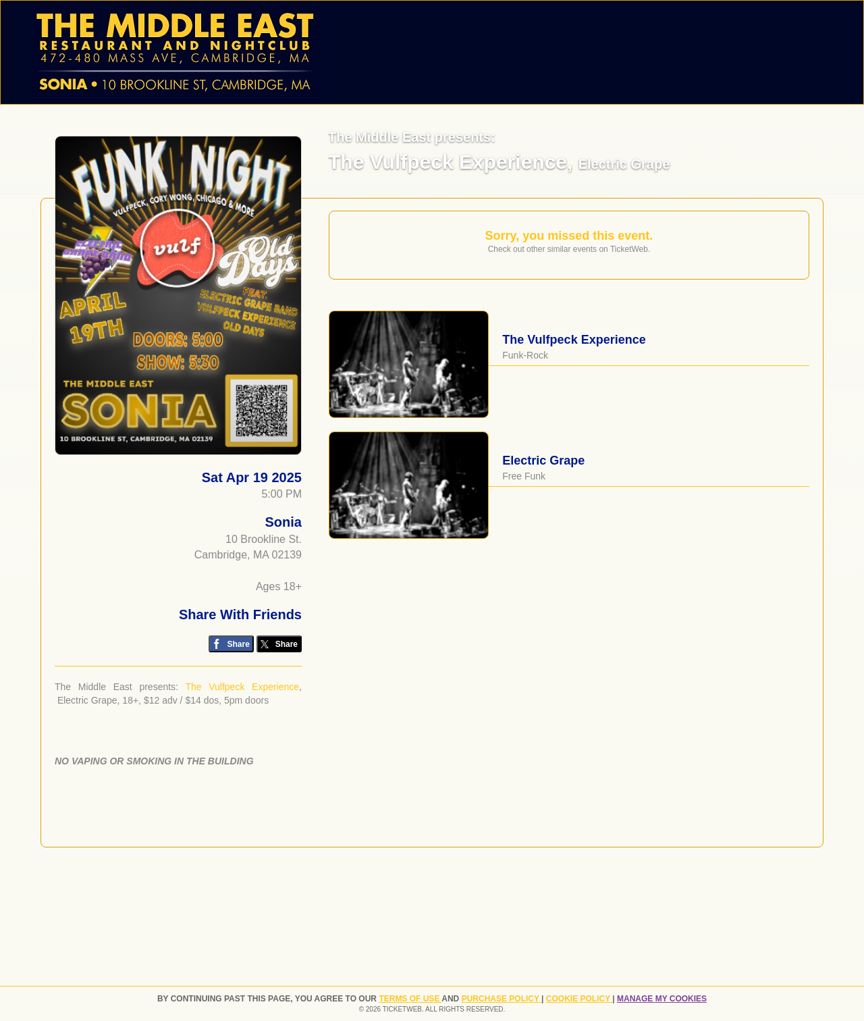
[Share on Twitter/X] (279, 643)
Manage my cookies (662, 998)
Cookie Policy (579, 998)
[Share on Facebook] (231, 643)
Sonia (283, 522)
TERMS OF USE (410, 998)
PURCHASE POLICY (501, 998)
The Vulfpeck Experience (242, 686)
